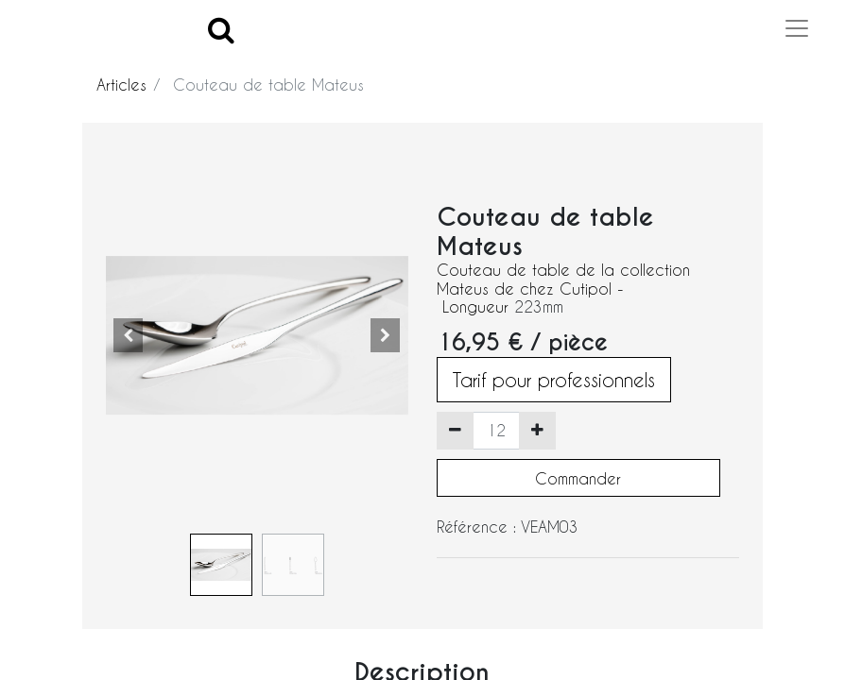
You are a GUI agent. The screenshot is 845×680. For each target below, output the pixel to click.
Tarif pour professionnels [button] (554, 379)
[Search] (221, 29)
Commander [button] (578, 478)
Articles (121, 85)
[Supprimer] (455, 431)
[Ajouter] (537, 431)
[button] (128, 335)
